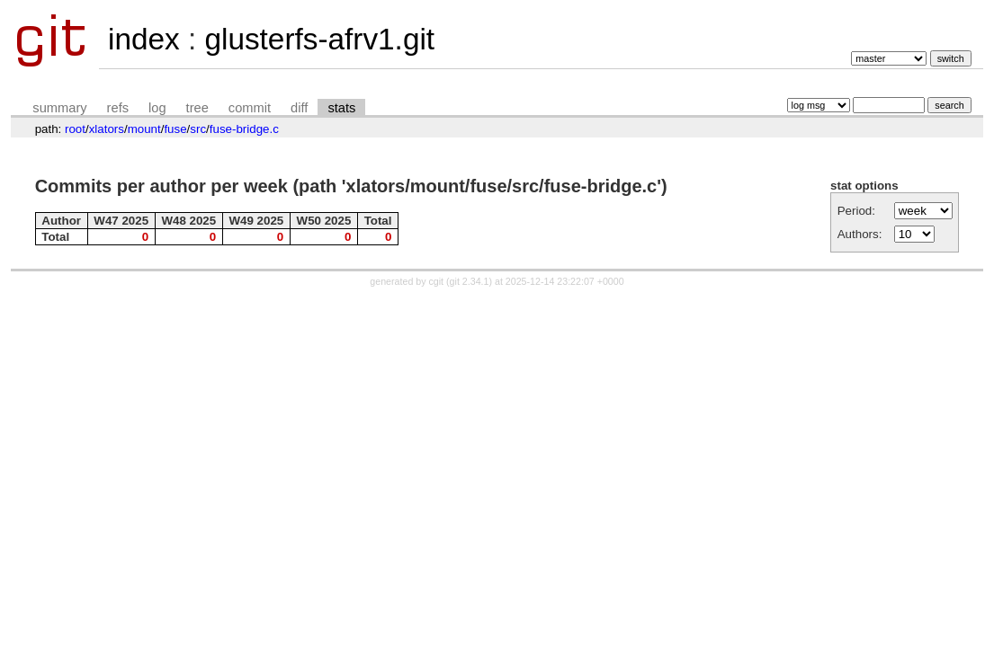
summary (59, 108)
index (144, 39)
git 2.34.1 (469, 281)
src (198, 129)
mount (144, 129)
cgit (438, 281)
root (75, 129)
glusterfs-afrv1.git (319, 39)
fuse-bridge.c (244, 129)
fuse (175, 129)
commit (249, 108)
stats (341, 108)
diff (299, 108)
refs (118, 108)
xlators (106, 129)
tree (197, 108)
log (157, 108)
